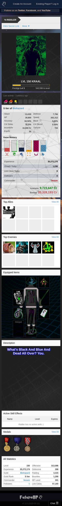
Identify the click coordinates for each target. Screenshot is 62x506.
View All (55, 202)
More (24, 26)
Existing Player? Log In (47, 4)
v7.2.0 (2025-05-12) (31, 503)
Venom (54, 181)
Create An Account (22, 4)
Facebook (31, 10)
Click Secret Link (11, 26)
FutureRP (4, 6)
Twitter (21, 10)
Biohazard (18, 108)
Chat (52, 503)
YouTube (46, 10)
